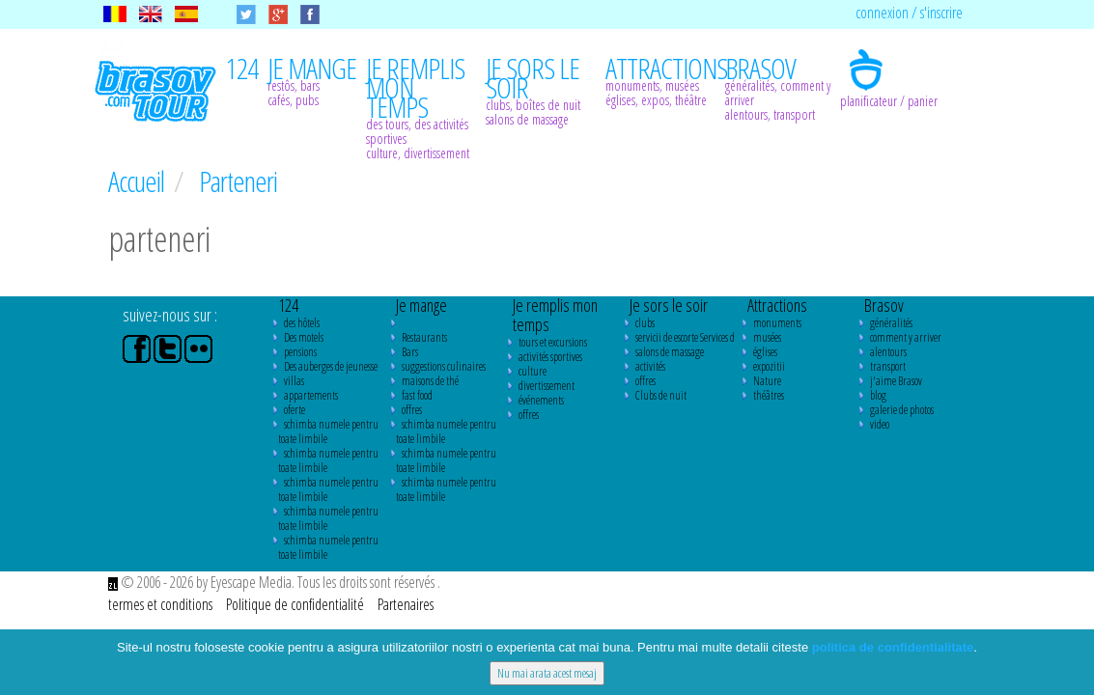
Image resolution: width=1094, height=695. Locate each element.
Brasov (884, 305)
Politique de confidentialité (296, 604)
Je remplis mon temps (555, 314)
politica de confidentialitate (893, 647)
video (879, 424)
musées (767, 337)
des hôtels (302, 323)
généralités (891, 323)
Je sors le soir (669, 305)
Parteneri (238, 181)
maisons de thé (430, 381)
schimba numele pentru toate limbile (328, 431)
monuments (777, 323)
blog (878, 395)
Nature (767, 381)
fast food (417, 395)
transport (888, 366)
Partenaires (406, 604)
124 (288, 305)
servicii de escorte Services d (685, 337)
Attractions (777, 305)
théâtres (768, 395)
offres (412, 410)
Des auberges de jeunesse (331, 366)
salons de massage (669, 352)
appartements (311, 395)
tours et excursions (553, 342)
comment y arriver (905, 337)
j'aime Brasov (896, 381)
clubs (645, 323)
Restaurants (424, 337)
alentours (888, 352)
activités (650, 366)
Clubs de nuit (661, 395)
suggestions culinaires (444, 366)
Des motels (303, 337)
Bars (410, 352)
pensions (300, 352)
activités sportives (550, 356)
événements (541, 400)
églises (765, 352)
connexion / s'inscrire (909, 12)
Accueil (138, 181)
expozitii (769, 366)
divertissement (547, 385)
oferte (294, 410)
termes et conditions (161, 604)
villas (294, 381)
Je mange (421, 305)
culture (533, 371)
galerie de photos (902, 410)
